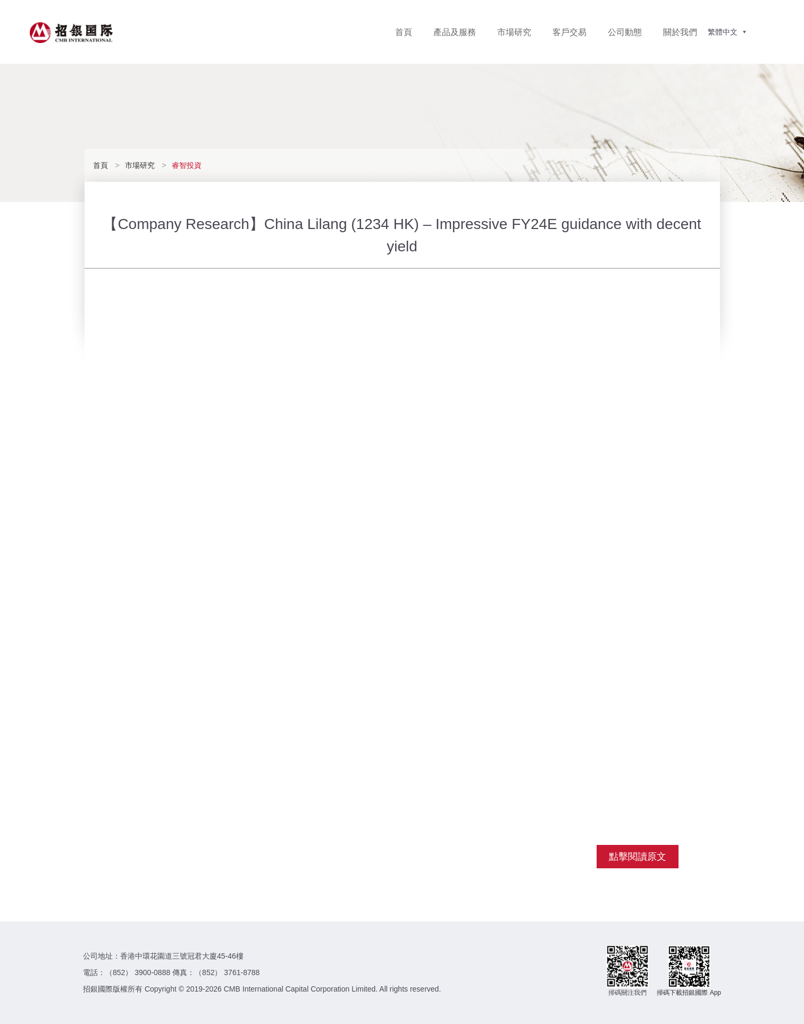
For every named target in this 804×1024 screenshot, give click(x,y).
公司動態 (625, 32)
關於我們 (680, 32)
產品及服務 (454, 32)
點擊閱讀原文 (637, 856)
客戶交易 (569, 32)
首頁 (403, 32)
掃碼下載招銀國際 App (689, 992)
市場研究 (514, 32)
